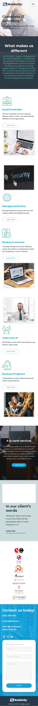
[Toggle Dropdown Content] (33, 4)
